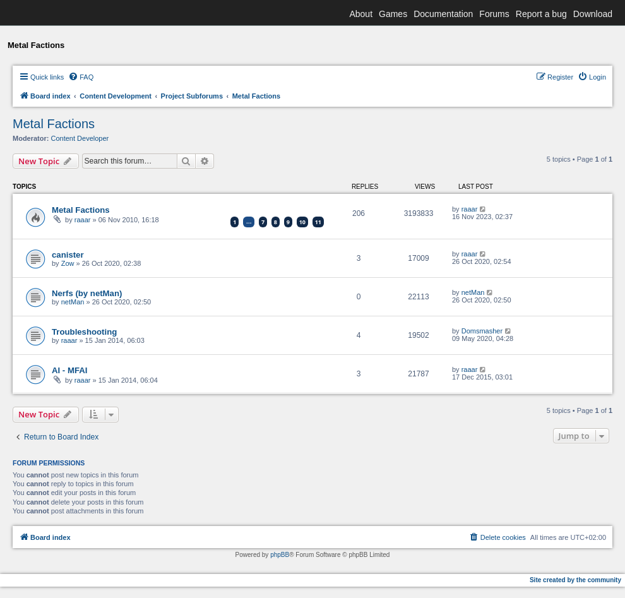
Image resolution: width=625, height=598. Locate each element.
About (360, 14)
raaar (82, 220)
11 (318, 222)
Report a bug (541, 14)
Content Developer (80, 138)
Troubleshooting (84, 332)
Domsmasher (482, 331)
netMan (73, 302)
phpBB (279, 554)
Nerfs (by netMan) (87, 293)
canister (68, 255)
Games (393, 14)
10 (302, 222)
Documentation (443, 14)
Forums (494, 14)
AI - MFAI (69, 370)
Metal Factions (54, 124)
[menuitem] (80, 77)
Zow (67, 263)
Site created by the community (575, 580)
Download (592, 14)
